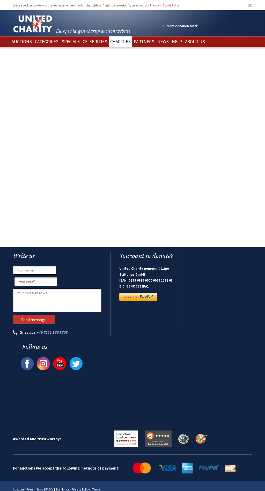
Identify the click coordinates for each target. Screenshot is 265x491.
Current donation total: (180, 26)
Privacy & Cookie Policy (165, 5)
